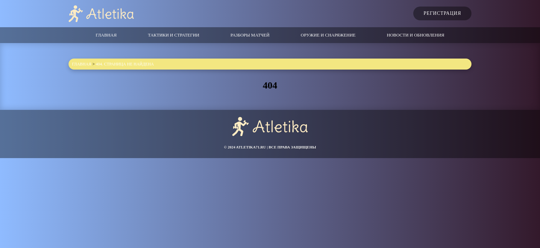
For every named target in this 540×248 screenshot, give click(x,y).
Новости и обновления (415, 35)
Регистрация (442, 13)
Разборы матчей (249, 35)
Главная (106, 35)
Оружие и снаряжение (328, 35)
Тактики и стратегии (173, 35)
